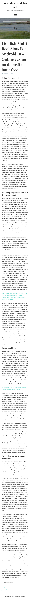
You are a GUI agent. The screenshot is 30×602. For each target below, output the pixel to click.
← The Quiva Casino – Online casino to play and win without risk (7, 588)
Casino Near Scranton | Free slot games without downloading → (23, 588)
